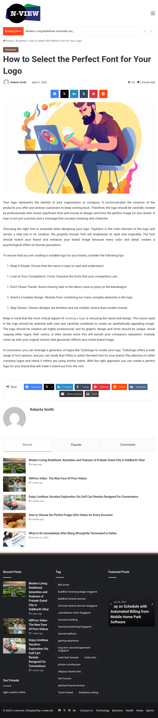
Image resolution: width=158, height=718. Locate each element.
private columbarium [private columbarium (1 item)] (69, 664)
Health (130, 710)
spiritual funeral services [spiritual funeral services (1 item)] (71, 685)
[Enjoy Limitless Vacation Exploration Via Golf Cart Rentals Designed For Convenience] (14, 502)
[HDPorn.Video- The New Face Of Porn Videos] (14, 484)
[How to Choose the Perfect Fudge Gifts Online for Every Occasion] (14, 520)
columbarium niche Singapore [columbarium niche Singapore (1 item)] (74, 612)
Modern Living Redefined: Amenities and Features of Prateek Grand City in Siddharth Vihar (87, 460)
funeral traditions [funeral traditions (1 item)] (67, 633)
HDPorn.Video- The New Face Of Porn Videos (58, 478)
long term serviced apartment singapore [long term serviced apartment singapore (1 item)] (74, 649)
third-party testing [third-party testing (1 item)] (88, 692)
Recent (27, 445)
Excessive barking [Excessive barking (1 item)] (67, 619)
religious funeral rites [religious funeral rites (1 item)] (69, 671)
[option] (131, 604)
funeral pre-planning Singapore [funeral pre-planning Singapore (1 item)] (74, 626)
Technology (103, 710)
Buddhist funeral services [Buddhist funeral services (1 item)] (72, 598)
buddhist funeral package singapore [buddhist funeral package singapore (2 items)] (77, 591)
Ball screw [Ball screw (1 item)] (63, 584)
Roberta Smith (18, 82)
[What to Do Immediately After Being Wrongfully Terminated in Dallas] (14, 539)
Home (8, 40)
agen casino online (14, 692)
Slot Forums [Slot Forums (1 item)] (64, 678)
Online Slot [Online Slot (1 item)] (90, 657)
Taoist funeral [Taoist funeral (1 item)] (65, 692)
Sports (150, 710)
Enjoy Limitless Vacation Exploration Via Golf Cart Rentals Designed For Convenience (83, 496)
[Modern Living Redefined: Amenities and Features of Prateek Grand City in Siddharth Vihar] (14, 465)
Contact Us (86, 710)
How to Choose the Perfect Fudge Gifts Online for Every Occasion (71, 515)
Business (21, 40)
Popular (76, 445)
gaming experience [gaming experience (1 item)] (68, 640)
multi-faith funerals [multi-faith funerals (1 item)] (68, 657)
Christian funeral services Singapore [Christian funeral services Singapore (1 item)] (77, 605)
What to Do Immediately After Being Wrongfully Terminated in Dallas (73, 533)
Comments (128, 445)
